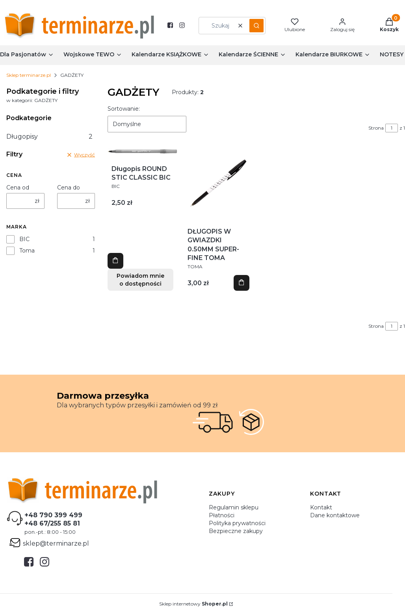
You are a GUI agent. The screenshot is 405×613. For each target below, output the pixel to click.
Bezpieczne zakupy (236, 531)
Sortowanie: (124, 108)
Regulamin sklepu (233, 507)
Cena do (68, 187)
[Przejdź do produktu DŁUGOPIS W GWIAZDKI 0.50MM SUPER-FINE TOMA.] (218, 183)
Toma (27, 250)
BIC (24, 239)
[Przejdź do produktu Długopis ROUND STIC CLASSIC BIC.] (142, 151)
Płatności (221, 515)
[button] (256, 25)
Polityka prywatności (237, 523)
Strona (376, 128)
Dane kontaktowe (335, 515)
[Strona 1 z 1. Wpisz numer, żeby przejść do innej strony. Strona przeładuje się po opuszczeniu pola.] (391, 128)
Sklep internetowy (193, 604)
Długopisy (49, 136)
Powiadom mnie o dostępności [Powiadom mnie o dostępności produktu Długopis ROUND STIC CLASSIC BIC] (140, 279)
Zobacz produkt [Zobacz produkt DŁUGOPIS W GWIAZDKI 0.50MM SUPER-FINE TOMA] (241, 283)
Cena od (17, 187)
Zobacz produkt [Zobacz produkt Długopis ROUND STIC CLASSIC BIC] (115, 261)
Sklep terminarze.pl (28, 75)
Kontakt (321, 507)
